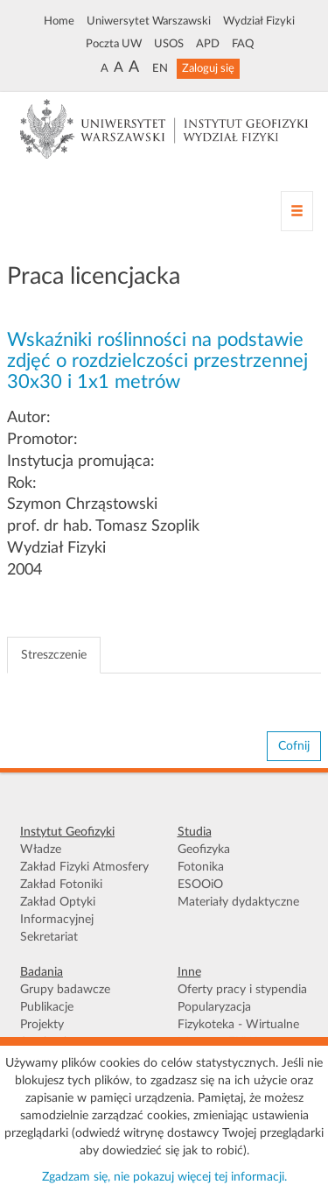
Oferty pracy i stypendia (242, 990)
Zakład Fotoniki (61, 884)
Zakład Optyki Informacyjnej (57, 911)
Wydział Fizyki (259, 21)
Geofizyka (204, 849)
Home (59, 21)
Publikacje (46, 1007)
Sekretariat (49, 937)
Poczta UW (114, 44)
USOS (169, 44)
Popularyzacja (214, 1007)
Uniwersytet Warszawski (149, 21)
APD (208, 44)
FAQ (243, 44)
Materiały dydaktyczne (238, 902)
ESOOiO (200, 884)
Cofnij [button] (294, 746)
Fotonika (201, 867)
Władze (40, 849)
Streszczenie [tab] (54, 655)
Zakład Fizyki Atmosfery (84, 867)
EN (160, 68)
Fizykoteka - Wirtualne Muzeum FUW (238, 1033)
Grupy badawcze (65, 990)
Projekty (42, 1025)
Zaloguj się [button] (208, 68)
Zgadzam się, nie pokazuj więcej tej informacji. (164, 1177)
